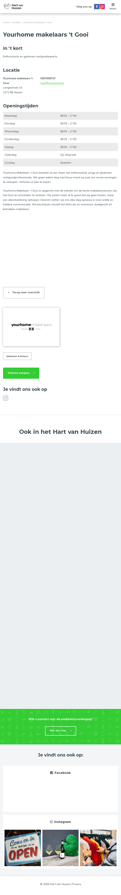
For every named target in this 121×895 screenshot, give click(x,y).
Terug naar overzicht (26, 292)
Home (6, 22)
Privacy (76, 884)
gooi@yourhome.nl (52, 83)
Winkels (16, 22)
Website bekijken (19, 373)
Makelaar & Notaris (17, 356)
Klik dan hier (58, 730)
